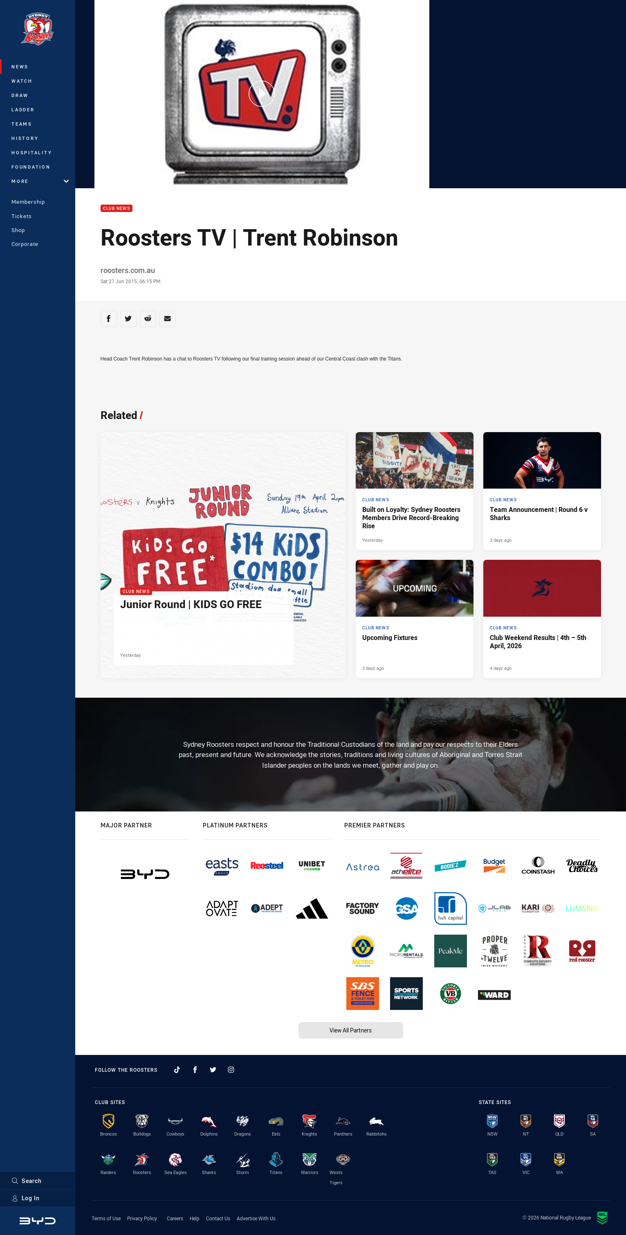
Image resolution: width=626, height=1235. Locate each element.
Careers (175, 1218)
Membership (28, 201)
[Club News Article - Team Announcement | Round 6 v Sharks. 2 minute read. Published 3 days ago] (542, 491)
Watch (22, 81)
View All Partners (351, 1030)
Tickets (21, 216)
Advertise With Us (256, 1218)
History (24, 138)
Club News (116, 208)
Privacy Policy (142, 1218)
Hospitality (31, 152)
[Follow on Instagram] (231, 1069)
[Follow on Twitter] (213, 1069)
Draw (20, 95)
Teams (21, 124)
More (40, 181)
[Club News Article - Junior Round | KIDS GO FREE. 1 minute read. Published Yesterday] (223, 555)
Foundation (31, 167)
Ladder (23, 109)
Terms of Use (106, 1218)
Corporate (24, 244)
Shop (18, 230)
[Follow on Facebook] (195, 1069)
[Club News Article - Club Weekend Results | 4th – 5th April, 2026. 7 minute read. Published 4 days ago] (542, 619)
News (20, 66)
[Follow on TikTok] (177, 1069)
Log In (25, 1198)
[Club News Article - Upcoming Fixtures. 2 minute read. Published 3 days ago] (414, 619)
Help (195, 1218)
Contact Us (218, 1218)
